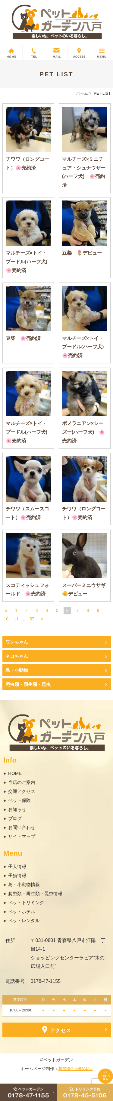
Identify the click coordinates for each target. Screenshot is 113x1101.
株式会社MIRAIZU (75, 1068)
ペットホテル (21, 911)
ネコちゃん (16, 656)
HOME (15, 773)
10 (6, 618)
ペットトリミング (26, 902)
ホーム (82, 93)
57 (32, 618)
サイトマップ (21, 836)
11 (16, 618)
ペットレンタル (24, 920)
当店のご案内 (21, 782)
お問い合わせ (21, 827)
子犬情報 (17, 866)
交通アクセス (21, 791)
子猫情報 (17, 875)
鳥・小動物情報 (24, 884)
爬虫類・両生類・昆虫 (28, 684)
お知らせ (17, 809)
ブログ (15, 818)
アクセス (56, 1029)
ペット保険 (19, 800)
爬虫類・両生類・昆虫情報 (35, 893)
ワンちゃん (16, 641)
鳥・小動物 (16, 670)
